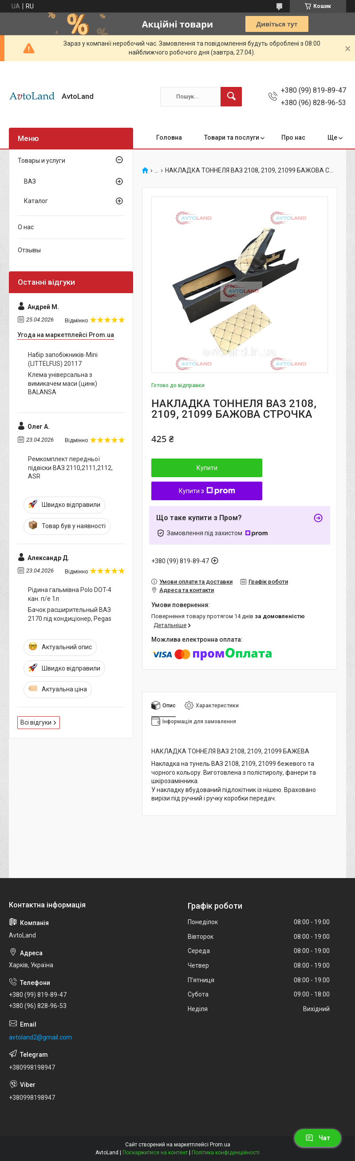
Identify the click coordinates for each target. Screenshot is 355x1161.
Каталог (36, 200)
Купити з (207, 491)
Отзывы (29, 250)
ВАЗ (30, 181)
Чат (317, 1138)
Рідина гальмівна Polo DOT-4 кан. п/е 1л (69, 594)
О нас (26, 227)
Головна (169, 137)
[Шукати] (231, 96)
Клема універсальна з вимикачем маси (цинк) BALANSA (62, 383)
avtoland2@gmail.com (40, 1037)
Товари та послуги (231, 137)
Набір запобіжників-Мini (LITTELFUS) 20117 (63, 359)
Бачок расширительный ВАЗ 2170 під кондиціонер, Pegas (69, 614)
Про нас (293, 137)
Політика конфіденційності (226, 1152)
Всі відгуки (35, 722)
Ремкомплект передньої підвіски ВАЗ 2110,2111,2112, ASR (70, 467)
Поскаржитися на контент (155, 1152)
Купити (207, 467)
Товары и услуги (41, 160)
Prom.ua (220, 1144)
